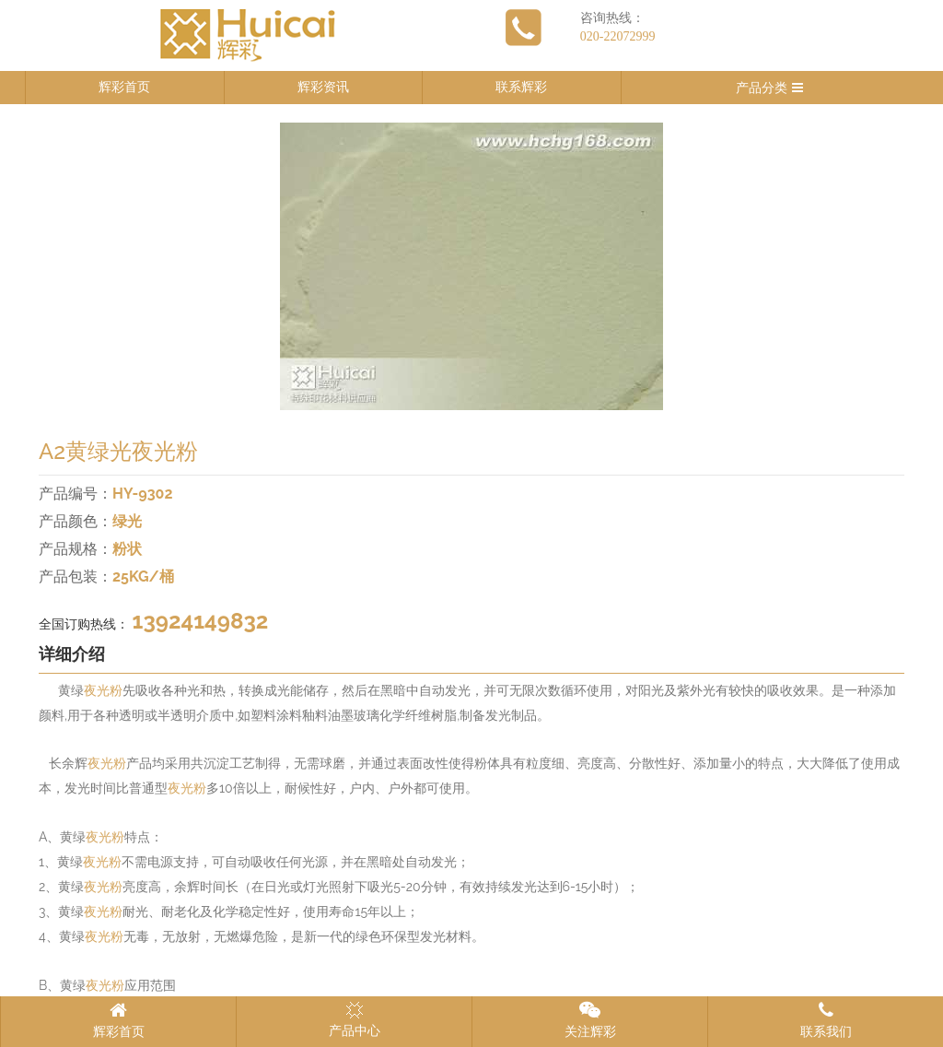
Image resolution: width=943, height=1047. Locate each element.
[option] (471, 266)
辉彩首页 (124, 87)
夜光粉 (103, 691)
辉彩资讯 (323, 87)
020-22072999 (618, 36)
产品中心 (354, 1019)
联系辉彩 (521, 87)
